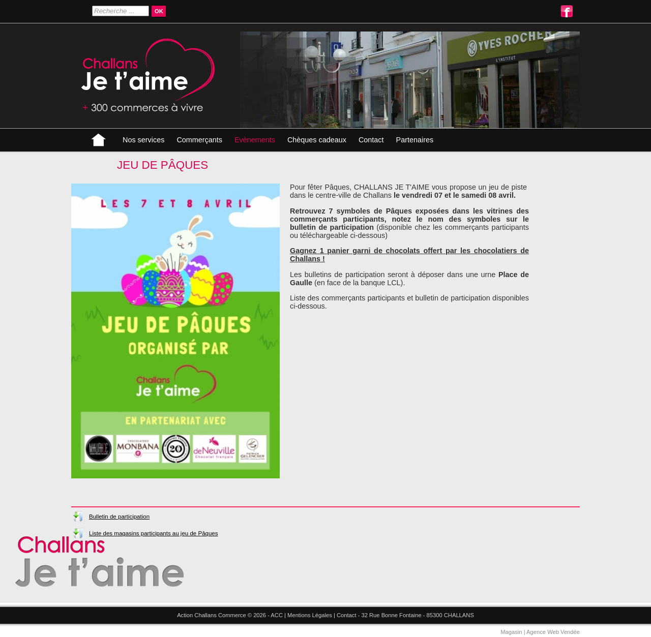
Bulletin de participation (119, 516)
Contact (371, 140)
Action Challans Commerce (211, 615)
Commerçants (199, 140)
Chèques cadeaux (316, 140)
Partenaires (415, 140)
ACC (277, 615)
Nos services (143, 140)
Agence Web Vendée (553, 632)
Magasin (511, 632)
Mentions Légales (309, 615)
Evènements (254, 140)
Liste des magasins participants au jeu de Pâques (153, 533)
